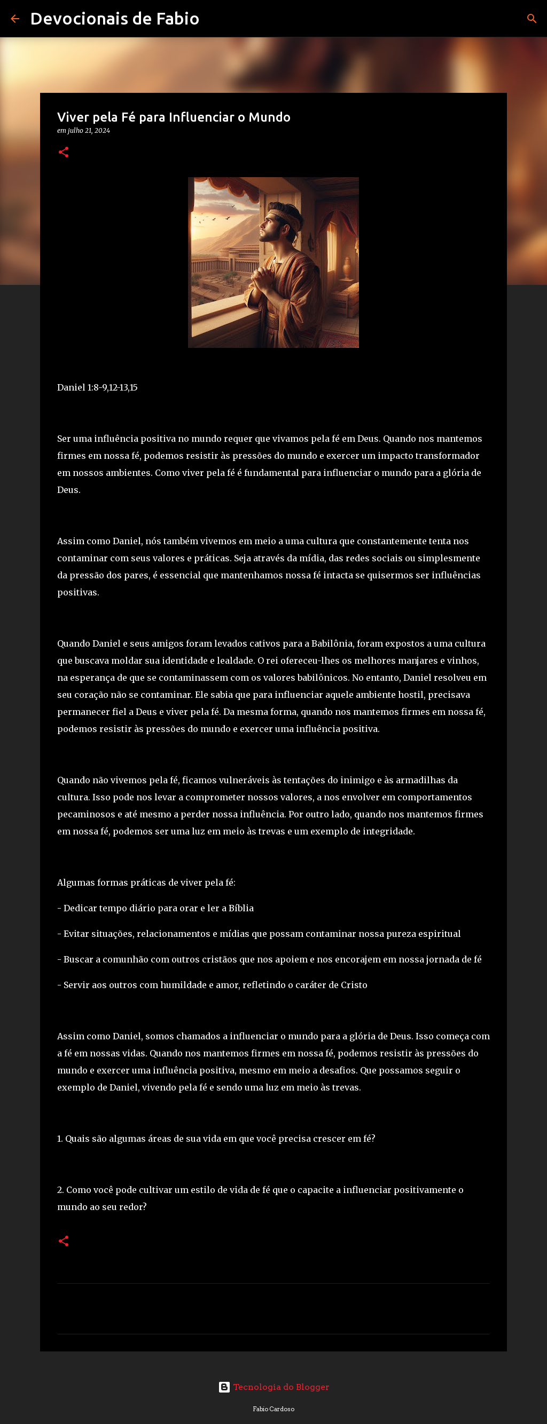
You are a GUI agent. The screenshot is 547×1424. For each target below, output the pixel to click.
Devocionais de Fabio (115, 18)
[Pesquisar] (214, 18)
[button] (63, 153)
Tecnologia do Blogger (274, 1387)
